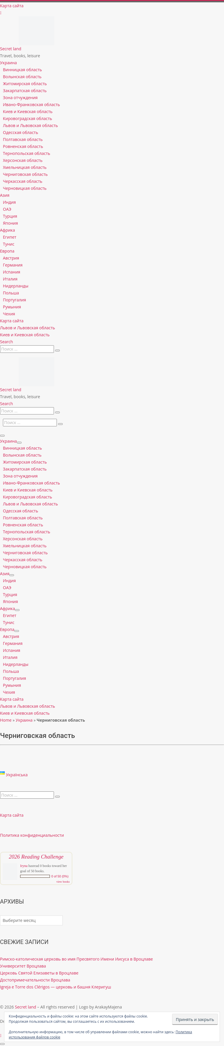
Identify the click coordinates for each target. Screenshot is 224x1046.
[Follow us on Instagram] (0, 12)
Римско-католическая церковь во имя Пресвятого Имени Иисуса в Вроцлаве (76, 959)
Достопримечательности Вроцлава (35, 980)
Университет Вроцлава (23, 966)
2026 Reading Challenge (36, 857)
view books (63, 881)
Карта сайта (12, 815)
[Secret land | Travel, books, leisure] (36, 19)
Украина (24, 720)
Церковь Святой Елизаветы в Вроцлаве (39, 973)
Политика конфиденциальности (32, 835)
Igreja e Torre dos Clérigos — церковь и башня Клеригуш (55, 987)
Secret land (25, 1007)
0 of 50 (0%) (60, 876)
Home (6, 720)
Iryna (23, 866)
